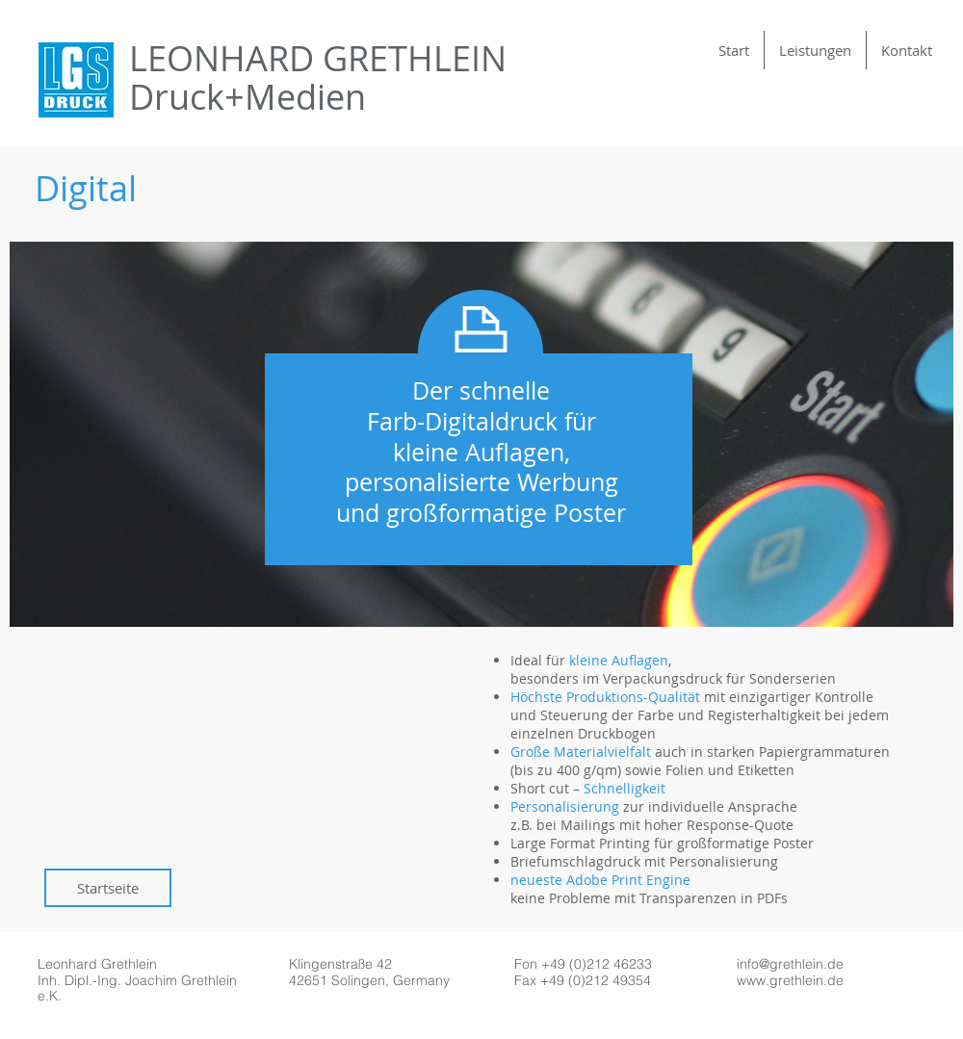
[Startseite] (107, 888)
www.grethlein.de (790, 980)
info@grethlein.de (790, 964)
